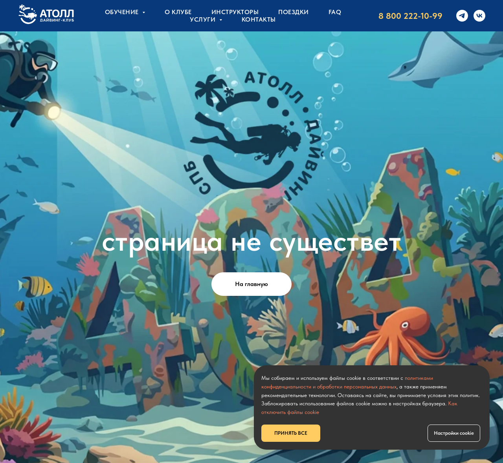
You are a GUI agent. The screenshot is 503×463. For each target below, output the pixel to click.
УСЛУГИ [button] (203, 19)
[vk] (479, 16)
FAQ (335, 12)
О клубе (178, 12)
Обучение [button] (123, 12)
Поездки (293, 12)
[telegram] (462, 16)
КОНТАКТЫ (259, 19)
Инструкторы (235, 12)
